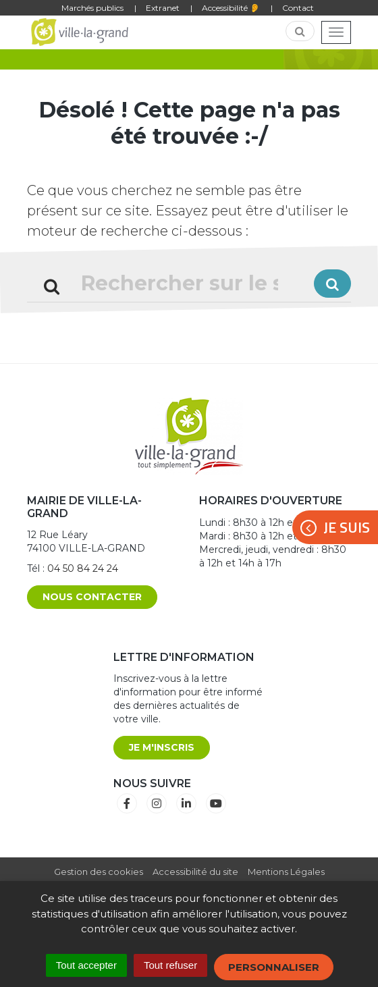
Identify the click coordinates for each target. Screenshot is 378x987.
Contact (298, 8)
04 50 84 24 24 (82, 568)
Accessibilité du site (195, 871)
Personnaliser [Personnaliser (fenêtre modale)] (273, 967)
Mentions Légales (286, 871)
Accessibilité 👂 (231, 8)
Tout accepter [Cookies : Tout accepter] (86, 965)
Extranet (163, 8)
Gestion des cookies (98, 871)
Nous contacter (92, 597)
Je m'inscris (161, 747)
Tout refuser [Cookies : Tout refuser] (170, 965)
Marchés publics (92, 8)
